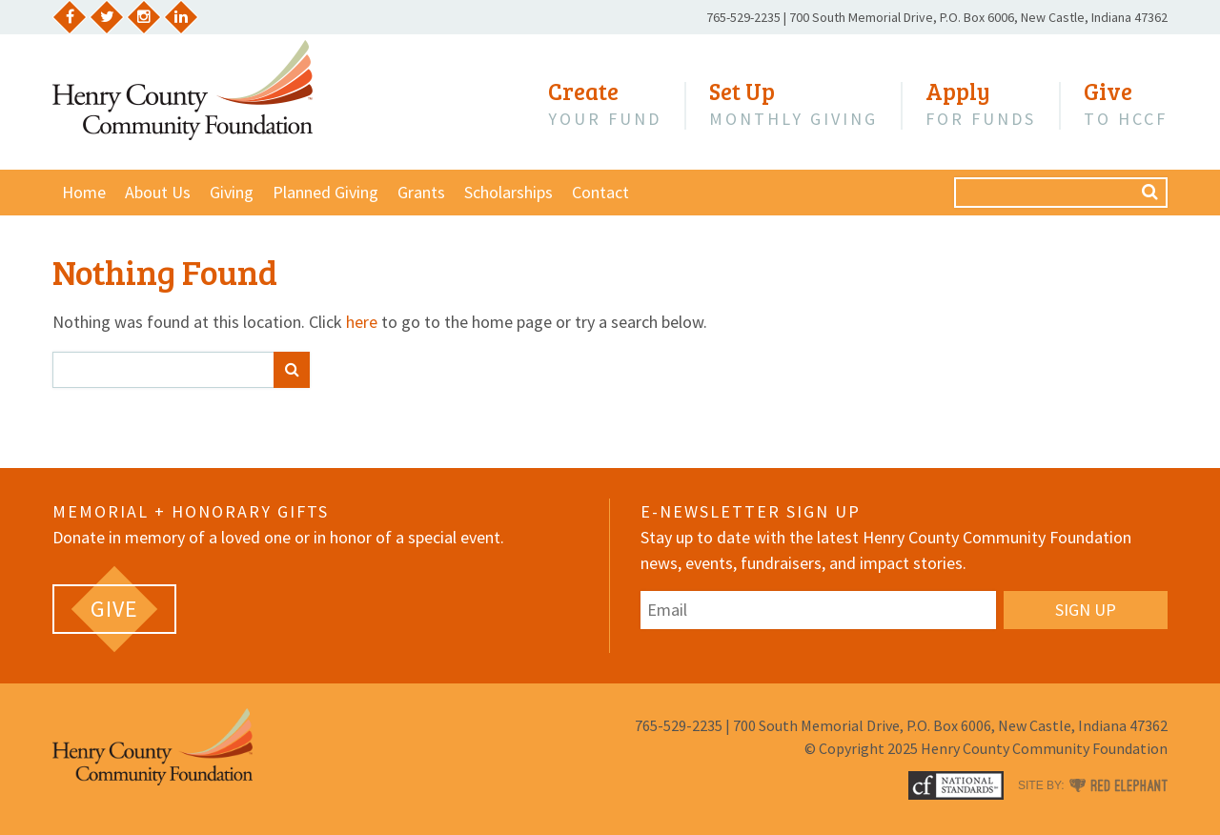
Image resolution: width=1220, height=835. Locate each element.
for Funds (980, 104)
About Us (158, 192)
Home (84, 192)
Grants (421, 192)
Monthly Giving (793, 104)
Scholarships (508, 192)
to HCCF (1126, 104)
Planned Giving (325, 192)
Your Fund (604, 104)
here (361, 322)
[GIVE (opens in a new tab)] (114, 609)
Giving (232, 192)
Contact (600, 192)
